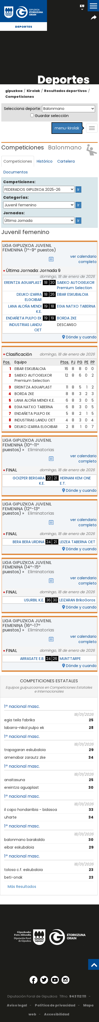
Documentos (15, 172)
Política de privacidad (55, 1005)
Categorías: (16, 197)
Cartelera (66, 161)
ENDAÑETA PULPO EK (24, 318)
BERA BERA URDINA (28, 541)
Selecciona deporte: (22, 108)
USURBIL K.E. (34, 600)
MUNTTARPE (70, 658)
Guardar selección (52, 115)
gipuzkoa (13, 91)
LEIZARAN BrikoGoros (77, 600)
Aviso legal (17, 1005)
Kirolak (33, 91)
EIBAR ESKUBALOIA (72, 294)
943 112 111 (77, 996)
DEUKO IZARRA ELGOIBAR (29, 297)
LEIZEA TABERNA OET (77, 541)
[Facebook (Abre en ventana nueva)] (33, 980)
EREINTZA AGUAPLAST (23, 282)
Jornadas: (14, 213)
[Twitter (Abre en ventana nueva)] (44, 980)
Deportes (23, 27)
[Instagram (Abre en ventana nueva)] (65, 980)
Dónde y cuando (81, 337)
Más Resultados (22, 886)
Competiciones (19, 96)
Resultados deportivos (65, 91)
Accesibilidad (56, 1014)
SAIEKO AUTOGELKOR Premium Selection (76, 285)
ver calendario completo (83, 259)
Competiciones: (17, 181)
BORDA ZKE (67, 318)
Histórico (45, 161)
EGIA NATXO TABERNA (76, 306)
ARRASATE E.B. (32, 658)
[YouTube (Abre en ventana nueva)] (55, 980)
